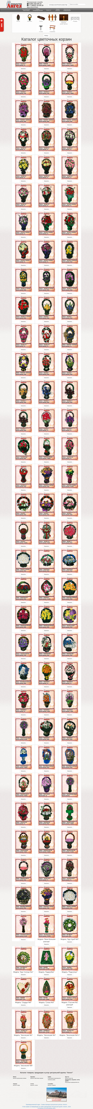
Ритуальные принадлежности (72, 1082)
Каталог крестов (69, 1078)
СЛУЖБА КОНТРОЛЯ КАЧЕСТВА (58, 5)
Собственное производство (54, 1078)
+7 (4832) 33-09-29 (36, 5)
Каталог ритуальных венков (19, 1078)
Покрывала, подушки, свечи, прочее (64, 23)
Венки (18, 21)
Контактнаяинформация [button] (67, 10)
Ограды (75, 21)
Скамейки (52, 31)
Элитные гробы (51, 1079)
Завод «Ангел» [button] (57, 10)
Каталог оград (16, 1085)
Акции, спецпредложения (38, 10)
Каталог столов (34, 1085)
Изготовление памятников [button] (26, 10)
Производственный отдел (33, 1104)
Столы (41, 31)
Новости (48, 10)
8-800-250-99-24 (35, 4)
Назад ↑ (46, 35)
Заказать (23, 68)
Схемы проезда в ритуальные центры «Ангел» (54, 1104)
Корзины (29, 21)
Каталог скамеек (52, 1085)
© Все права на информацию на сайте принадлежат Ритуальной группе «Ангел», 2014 (46, 1106)
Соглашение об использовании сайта (46, 1108)
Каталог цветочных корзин (36, 1078)
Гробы (41, 21)
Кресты (52, 21)
